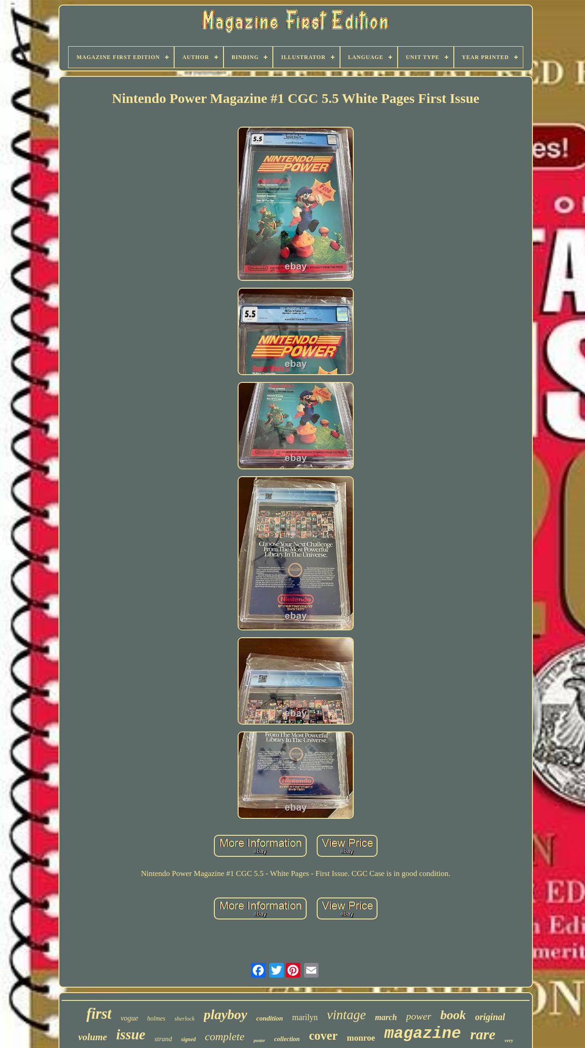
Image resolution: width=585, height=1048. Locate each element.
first (99, 1013)
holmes (156, 1018)
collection (287, 1039)
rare (482, 1034)
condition (269, 1018)
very (509, 1040)
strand (163, 1039)
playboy (225, 1014)
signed (188, 1039)
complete (225, 1037)
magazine (422, 1034)
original (490, 1017)
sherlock (185, 1018)
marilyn (305, 1017)
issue (130, 1035)
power (418, 1016)
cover (323, 1036)
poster (259, 1040)
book (453, 1015)
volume (92, 1037)
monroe (361, 1038)
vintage (346, 1014)
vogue (129, 1018)
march (386, 1017)
